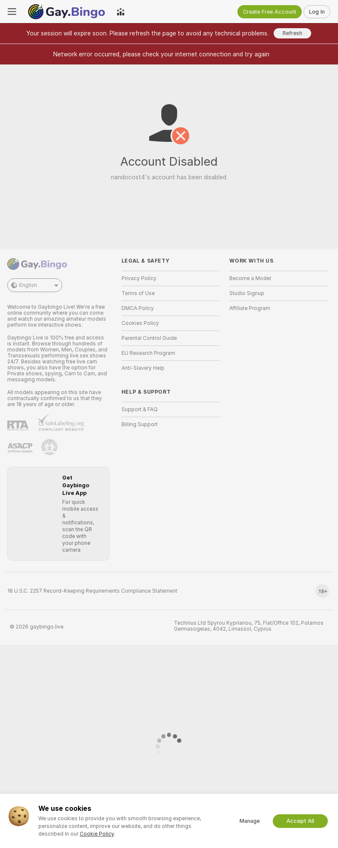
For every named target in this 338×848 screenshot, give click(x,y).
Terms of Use (138, 293)
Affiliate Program (249, 308)
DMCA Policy (137, 308)
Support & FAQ (139, 409)
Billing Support (139, 424)
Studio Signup (246, 293)
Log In (317, 12)
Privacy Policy (138, 278)
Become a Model (250, 278)
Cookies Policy (140, 323)
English (34, 285)
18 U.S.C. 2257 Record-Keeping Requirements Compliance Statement (92, 591)
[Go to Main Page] (66, 11)
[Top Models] (120, 11)
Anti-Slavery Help (143, 368)
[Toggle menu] (12, 11)
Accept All (300, 821)
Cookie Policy (97, 834)
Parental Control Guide (149, 338)
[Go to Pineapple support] (49, 447)
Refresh (292, 33)
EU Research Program (148, 353)
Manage (250, 821)
